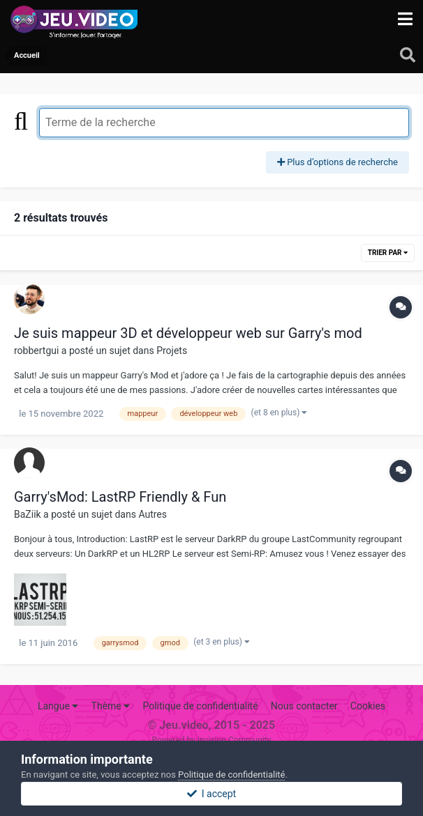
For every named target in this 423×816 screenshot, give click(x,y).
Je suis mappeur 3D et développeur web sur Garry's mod (188, 333)
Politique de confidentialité (200, 705)
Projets (171, 350)
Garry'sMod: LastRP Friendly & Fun (120, 496)
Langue (58, 705)
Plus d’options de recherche (337, 162)
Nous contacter (304, 705)
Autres (152, 514)
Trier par (388, 252)
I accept (211, 793)
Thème (111, 705)
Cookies (367, 705)
